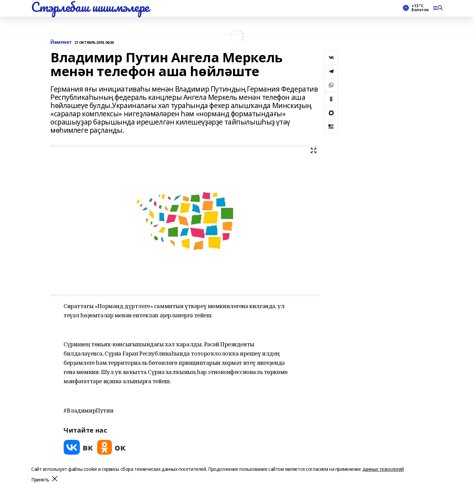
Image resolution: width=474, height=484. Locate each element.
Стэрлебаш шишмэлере (90, 7)
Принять (40, 480)
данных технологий (383, 469)
